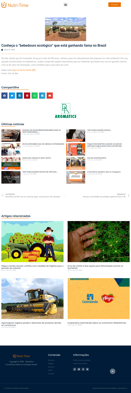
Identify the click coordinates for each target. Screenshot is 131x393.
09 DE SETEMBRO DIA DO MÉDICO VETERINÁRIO (43, 144)
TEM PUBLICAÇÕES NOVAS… (99, 130)
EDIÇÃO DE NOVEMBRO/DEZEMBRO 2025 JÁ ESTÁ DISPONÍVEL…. (41, 131)
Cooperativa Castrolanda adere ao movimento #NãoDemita (97, 323)
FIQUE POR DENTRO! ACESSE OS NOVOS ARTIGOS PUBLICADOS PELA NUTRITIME (104, 145)
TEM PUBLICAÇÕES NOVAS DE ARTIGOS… (40, 172)
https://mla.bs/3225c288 (23, 70)
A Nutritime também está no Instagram (104, 172)
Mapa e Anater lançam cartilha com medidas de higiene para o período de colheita (32, 267)
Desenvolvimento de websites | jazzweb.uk (109, 388)
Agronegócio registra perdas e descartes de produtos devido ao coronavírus (31, 324)
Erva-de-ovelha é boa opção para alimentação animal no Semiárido (95, 267)
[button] (65, 4)
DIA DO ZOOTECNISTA (96, 158)
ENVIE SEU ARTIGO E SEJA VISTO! (36, 158)
